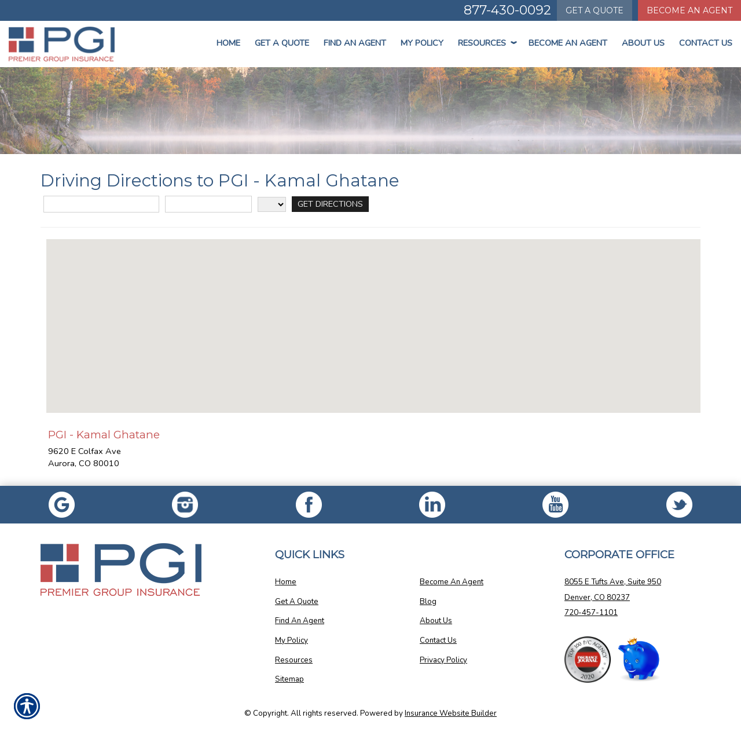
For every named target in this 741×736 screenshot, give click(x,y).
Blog (428, 601)
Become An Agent (568, 43)
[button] (373, 315)
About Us (643, 43)
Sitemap (289, 679)
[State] (272, 204)
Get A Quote (296, 601)
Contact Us (705, 43)
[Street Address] (101, 204)
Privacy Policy (443, 660)
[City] (208, 204)
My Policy (422, 43)
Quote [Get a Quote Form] (594, 10)
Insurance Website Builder (451, 713)
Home (228, 43)
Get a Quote (282, 43)
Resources (486, 43)
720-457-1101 (591, 612)
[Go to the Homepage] (62, 44)
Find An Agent (355, 43)
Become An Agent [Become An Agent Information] (689, 10)
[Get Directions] (330, 204)
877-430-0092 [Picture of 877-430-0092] (507, 10)
